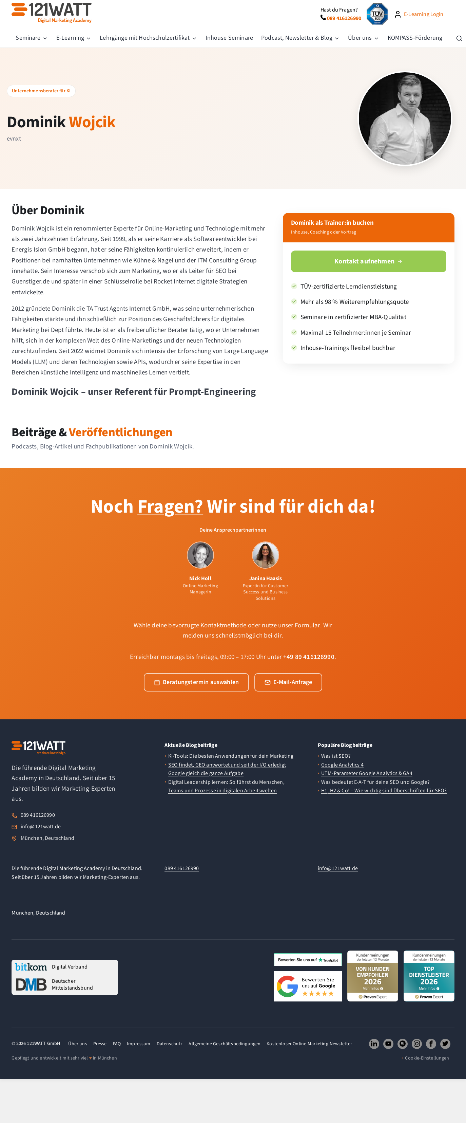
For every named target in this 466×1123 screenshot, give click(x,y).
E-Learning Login (424, 14)
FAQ (117, 1044)
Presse (100, 1044)
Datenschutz (170, 1044)
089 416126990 (38, 815)
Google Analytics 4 (342, 765)
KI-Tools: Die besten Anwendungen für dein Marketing (230, 756)
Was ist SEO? (336, 756)
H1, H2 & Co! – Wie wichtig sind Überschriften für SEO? (384, 790)
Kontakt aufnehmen (368, 261)
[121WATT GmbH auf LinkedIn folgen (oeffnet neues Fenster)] (374, 1044)
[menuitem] (32, 38)
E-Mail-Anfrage (288, 682)
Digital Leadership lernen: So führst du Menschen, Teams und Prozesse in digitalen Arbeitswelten (226, 786)
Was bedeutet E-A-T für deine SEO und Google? (375, 782)
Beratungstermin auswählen (196, 682)
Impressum (138, 1044)
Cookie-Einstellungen (427, 1058)
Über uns (77, 1044)
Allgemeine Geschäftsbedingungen (224, 1044)
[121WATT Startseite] (39, 748)
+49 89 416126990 (308, 657)
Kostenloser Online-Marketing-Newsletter (309, 1044)
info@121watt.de (41, 826)
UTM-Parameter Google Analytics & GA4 (366, 773)
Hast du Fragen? (339, 10)
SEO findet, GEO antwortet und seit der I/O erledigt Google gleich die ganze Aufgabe (227, 769)
